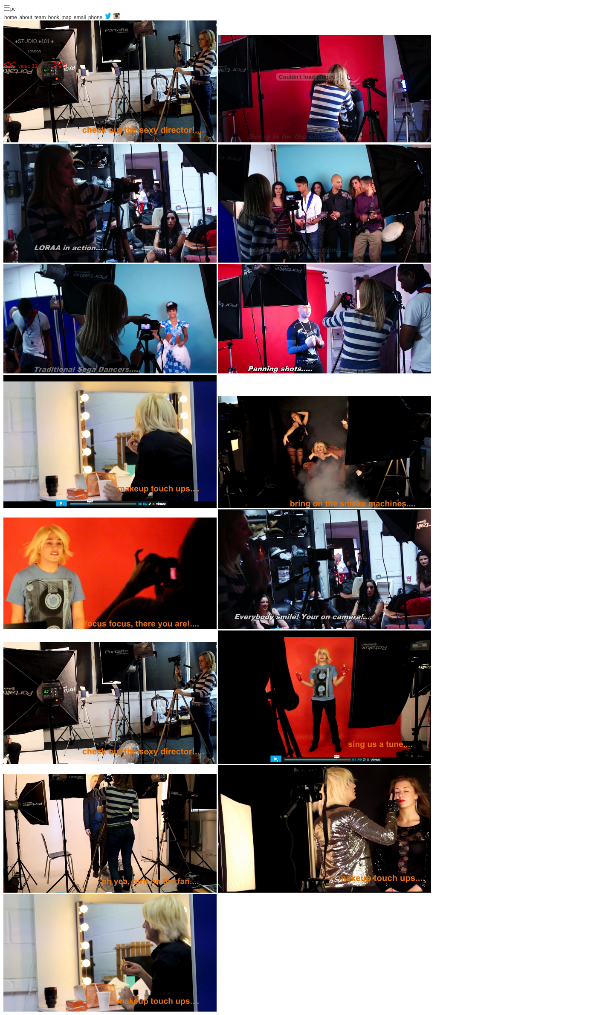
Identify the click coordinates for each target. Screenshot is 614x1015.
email (80, 17)
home (10, 17)
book (53, 17)
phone (95, 17)
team (40, 17)
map (66, 17)
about (25, 17)
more (52, 66)
